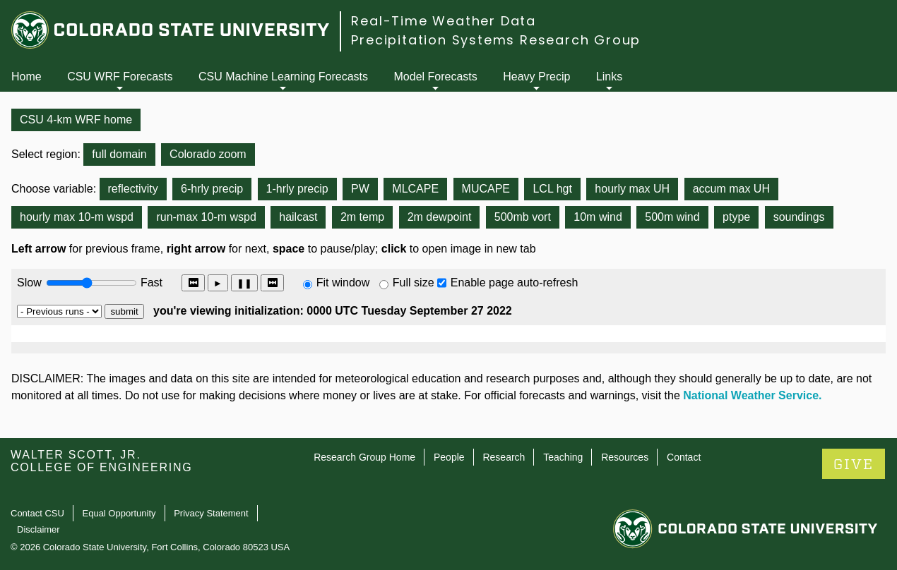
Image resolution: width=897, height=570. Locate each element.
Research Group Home (364, 457)
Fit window (343, 283)
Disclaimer (38, 529)
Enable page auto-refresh (514, 283)
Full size (413, 283)
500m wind (672, 217)
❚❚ (244, 283)
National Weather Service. (752, 395)
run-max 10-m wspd (206, 217)
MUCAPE (486, 189)
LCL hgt (552, 189)
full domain (119, 154)
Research (503, 457)
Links (609, 77)
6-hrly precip (212, 189)
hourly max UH (632, 189)
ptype (736, 217)
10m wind (598, 217)
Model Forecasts (435, 77)
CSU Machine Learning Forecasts (283, 77)
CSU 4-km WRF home (76, 120)
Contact (684, 457)
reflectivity (133, 189)
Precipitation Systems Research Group (496, 40)
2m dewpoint (440, 217)
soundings (799, 217)
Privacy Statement (211, 513)
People (449, 457)
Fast (150, 283)
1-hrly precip (297, 189)
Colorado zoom (208, 154)
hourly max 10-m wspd (76, 217)
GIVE (853, 464)
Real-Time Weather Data (443, 21)
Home (26, 77)
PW (360, 189)
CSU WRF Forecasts (119, 77)
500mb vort (522, 217)
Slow (29, 283)
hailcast (298, 217)
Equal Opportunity (119, 513)
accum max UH (731, 189)
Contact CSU (37, 513)
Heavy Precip (536, 77)
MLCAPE (415, 189)
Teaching (563, 457)
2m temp (362, 217)
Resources (624, 457)
